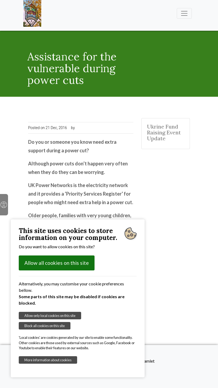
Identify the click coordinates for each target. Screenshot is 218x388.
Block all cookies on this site (44, 326)
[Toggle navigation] (184, 13)
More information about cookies (48, 360)
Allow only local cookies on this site (50, 315)
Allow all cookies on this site (56, 263)
